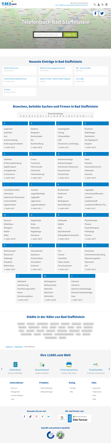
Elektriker (8, 159)
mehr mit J (36, 208)
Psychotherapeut (92, 227)
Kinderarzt (62, 193)
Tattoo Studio (63, 262)
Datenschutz (97, 392)
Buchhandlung (37, 143)
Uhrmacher (89, 251)
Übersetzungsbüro (92, 258)
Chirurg (61, 132)
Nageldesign (36, 231)
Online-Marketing (46, 388)
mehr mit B (36, 147)
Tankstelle (62, 258)
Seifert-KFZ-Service (11, 68)
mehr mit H (90, 178)
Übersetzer (89, 262)
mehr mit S (36, 269)
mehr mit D (90, 147)
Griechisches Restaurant (68, 166)
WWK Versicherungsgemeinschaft (52, 68)
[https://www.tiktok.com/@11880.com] (30, 416)
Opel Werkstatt (64, 231)
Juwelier (34, 190)
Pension (88, 235)
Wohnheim (48, 296)
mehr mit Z (76, 300)
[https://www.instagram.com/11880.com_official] (36, 416)
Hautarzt (88, 163)
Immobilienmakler (12, 190)
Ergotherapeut (10, 166)
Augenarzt (8, 129)
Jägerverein (36, 201)
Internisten (8, 193)
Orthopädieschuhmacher (68, 235)
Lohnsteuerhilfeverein (94, 193)
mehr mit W (50, 300)
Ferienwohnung (37, 174)
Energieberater (10, 170)
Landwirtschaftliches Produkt (96, 204)
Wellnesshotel (50, 285)
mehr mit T (63, 269)
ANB (94, 399)
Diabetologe (90, 132)
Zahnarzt (75, 281)
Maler (6, 235)
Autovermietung (11, 140)
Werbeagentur (50, 281)
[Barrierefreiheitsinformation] (103, 4)
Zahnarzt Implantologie (81, 288)
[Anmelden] (99, 4)
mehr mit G (63, 178)
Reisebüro (8, 262)
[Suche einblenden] (96, 4)
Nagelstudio (36, 220)
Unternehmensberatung (95, 254)
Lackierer (88, 197)
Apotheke (8, 132)
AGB (94, 395)
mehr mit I (9, 208)
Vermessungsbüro (25, 296)
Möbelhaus (8, 224)
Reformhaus (9, 265)
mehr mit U (90, 269)
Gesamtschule (64, 170)
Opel (60, 227)
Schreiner (35, 265)
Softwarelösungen (47, 392)
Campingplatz (64, 129)
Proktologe (89, 231)
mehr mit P (90, 239)
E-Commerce (9, 174)
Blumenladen (36, 136)
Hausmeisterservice (93, 166)
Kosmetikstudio (64, 204)
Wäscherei (48, 292)
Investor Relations (17, 395)
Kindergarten (63, 201)
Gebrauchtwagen (65, 163)
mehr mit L (90, 208)
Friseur (34, 159)
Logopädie (89, 190)
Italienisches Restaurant (14, 197)
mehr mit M (9, 239)
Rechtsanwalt (9, 251)
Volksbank (21, 281)
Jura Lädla (80, 79)
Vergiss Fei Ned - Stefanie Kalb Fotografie (55, 79)
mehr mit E (9, 178)
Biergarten (35, 132)
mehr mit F (36, 178)
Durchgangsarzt (91, 140)
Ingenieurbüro (10, 204)
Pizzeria (88, 224)
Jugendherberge (38, 193)
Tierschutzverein (65, 265)
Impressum (96, 388)
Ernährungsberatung (12, 163)
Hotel (87, 159)
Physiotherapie (91, 220)
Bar (32, 140)
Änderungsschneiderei (13, 143)
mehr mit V (22, 300)
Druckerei (89, 129)
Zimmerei (75, 285)
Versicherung (22, 285)
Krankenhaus (63, 190)
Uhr (86, 265)
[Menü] (107, 4)
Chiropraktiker (64, 136)
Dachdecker (90, 136)
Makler (7, 231)
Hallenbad (89, 170)
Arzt (5, 136)
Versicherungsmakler (26, 288)
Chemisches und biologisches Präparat (69, 143)
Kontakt (72, 388)
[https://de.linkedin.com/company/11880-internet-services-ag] (48, 416)
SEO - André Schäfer (83, 68)
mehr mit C (63, 147)
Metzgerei (8, 227)
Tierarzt (61, 254)
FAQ (71, 392)
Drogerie (88, 143)
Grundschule (63, 174)
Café (59, 140)
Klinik (60, 197)
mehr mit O (63, 239)
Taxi (59, 251)
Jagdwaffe (35, 197)
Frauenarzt (35, 163)
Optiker (61, 224)
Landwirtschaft (91, 201)
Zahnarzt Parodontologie (81, 292)
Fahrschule (35, 170)
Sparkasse (35, 254)
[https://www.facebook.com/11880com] (24, 416)
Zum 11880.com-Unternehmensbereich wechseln (71, 5)
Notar (33, 224)
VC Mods (7, 89)
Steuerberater (37, 251)
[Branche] (48, 34)
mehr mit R (9, 269)
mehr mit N (36, 239)
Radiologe (8, 258)
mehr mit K (63, 208)
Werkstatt (48, 288)
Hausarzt (88, 174)
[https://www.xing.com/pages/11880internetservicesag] (42, 416)
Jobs (12, 399)
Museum (7, 220)
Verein (20, 292)
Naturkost (35, 235)
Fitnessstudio (36, 166)
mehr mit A (9, 147)
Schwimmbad (36, 258)
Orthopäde (62, 220)
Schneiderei (36, 262)
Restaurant (8, 254)
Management (15, 392)
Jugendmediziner (38, 204)
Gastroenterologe (65, 159)
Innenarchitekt (10, 201)
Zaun (73, 296)
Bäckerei (34, 129)
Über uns (14, 388)
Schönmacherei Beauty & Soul (15, 79)
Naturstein (35, 227)
